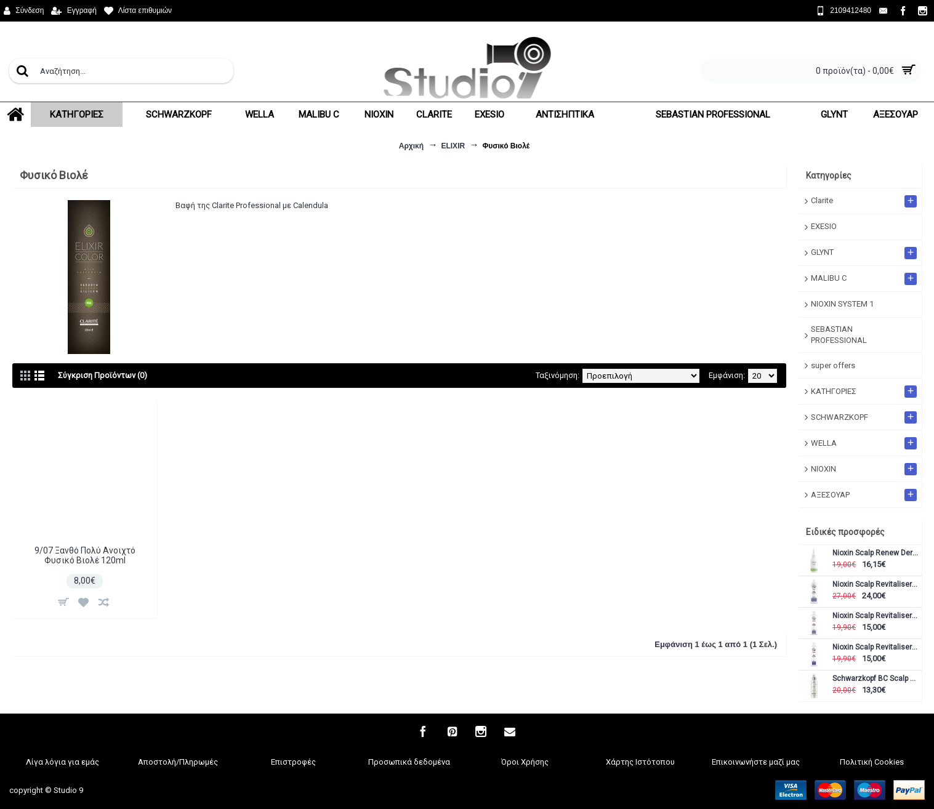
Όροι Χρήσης (525, 762)
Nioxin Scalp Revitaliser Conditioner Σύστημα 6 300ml (875, 647)
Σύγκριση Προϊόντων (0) (102, 375)
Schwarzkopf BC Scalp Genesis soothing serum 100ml (875, 679)
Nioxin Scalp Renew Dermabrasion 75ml (875, 553)
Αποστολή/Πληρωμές (178, 762)
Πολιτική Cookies (872, 762)
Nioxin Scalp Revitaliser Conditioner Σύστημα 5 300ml (875, 616)
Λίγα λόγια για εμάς (62, 762)
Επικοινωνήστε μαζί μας (756, 762)
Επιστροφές (293, 762)
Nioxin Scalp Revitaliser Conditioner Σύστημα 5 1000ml (875, 585)
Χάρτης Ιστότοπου (640, 762)
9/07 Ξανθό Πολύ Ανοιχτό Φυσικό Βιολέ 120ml (84, 555)
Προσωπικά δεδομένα (409, 762)
